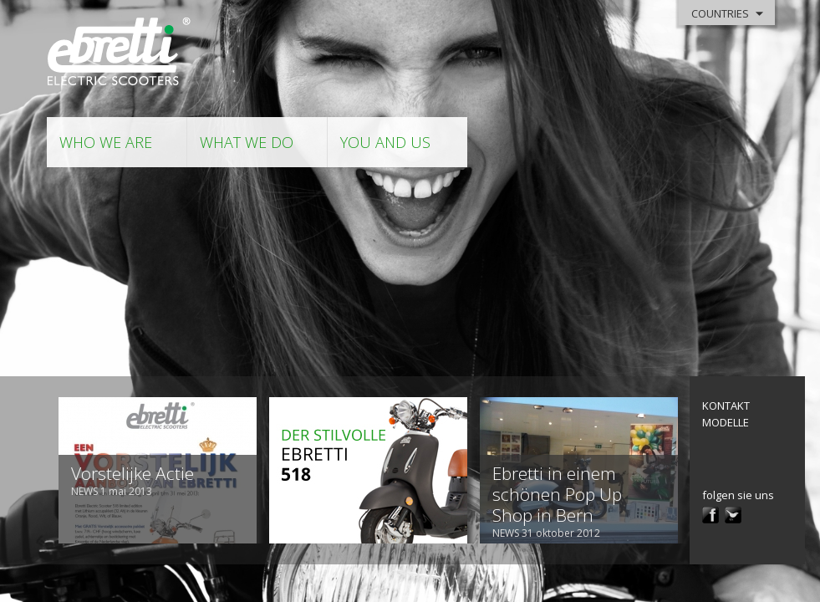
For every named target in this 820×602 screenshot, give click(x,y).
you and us (385, 142)
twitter (733, 515)
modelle (725, 422)
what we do (246, 142)
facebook (710, 515)
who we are (105, 142)
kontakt (726, 405)
